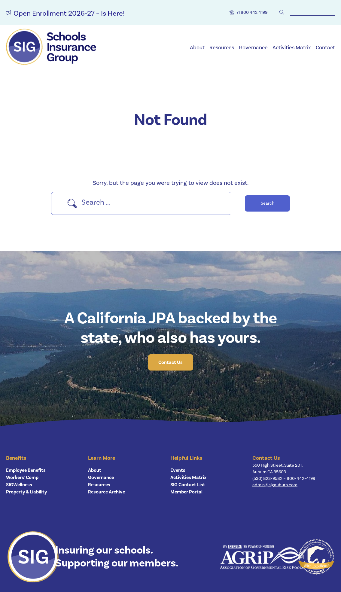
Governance (253, 47)
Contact (325, 47)
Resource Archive (106, 492)
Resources (221, 47)
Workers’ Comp (22, 478)
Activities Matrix (291, 47)
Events (177, 470)
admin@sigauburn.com (274, 485)
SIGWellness (19, 485)
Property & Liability (26, 492)
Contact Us (170, 362)
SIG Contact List (187, 485)
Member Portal (186, 492)
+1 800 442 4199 (251, 12)
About (197, 47)
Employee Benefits (26, 470)
